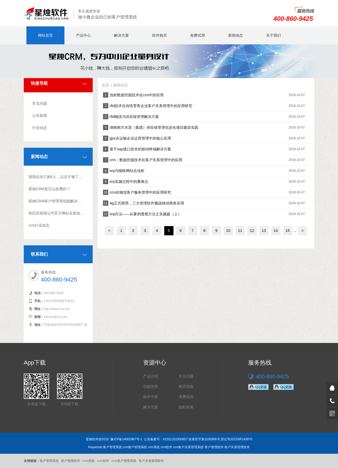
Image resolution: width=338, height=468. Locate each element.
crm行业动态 (39, 225)
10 (228, 230)
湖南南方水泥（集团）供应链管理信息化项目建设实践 (154, 127)
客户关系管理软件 (151, 461)
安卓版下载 (36, 404)
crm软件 (103, 461)
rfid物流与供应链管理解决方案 (134, 116)
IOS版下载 (69, 404)
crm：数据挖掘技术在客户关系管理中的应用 (146, 160)
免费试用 (197, 35)
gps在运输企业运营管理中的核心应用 (140, 138)
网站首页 (45, 35)
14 (276, 230)
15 (287, 230)
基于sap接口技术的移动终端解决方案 (140, 149)
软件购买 (159, 35)
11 (240, 230)
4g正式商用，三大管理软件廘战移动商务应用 (147, 203)
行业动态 (39, 128)
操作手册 (150, 397)
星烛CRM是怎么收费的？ (49, 189)
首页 (105, 85)
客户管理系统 (49, 461)
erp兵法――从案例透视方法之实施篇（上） (145, 214)
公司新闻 (39, 115)
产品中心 (83, 35)
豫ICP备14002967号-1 (126, 439)
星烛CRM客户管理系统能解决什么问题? (56, 201)
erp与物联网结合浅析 (127, 171)
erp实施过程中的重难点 (129, 181)
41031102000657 (175, 439)
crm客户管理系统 (123, 461)
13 (264, 230)
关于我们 (273, 35)
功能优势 (150, 386)
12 (252, 230)
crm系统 (88, 461)
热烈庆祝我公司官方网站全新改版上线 (56, 213)
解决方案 (121, 35)
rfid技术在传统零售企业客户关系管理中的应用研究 (151, 106)
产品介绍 (150, 376)
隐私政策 (186, 407)
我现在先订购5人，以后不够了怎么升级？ (56, 177)
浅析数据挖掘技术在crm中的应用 (137, 95)
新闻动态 (235, 35)
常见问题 (39, 103)
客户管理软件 (70, 461)
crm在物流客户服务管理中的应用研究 (140, 192)
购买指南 (186, 386)
